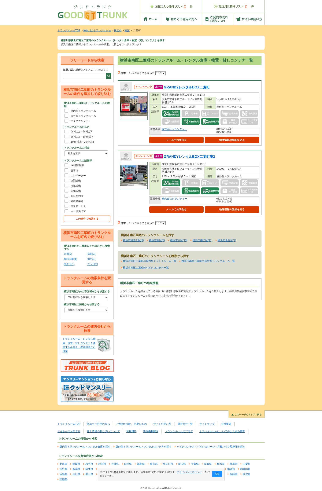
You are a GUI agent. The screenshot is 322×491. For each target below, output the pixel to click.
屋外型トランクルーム (83, 115)
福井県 (89, 469)
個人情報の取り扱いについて (103, 431)
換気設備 (76, 185)
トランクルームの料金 (76, 147)
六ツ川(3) (92, 264)
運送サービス (78, 206)
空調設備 (76, 180)
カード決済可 (78, 211)
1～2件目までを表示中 (147, 73)
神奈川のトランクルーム (97, 30)
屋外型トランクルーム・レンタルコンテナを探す (143, 446)
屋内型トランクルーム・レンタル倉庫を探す (85, 446)
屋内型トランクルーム (83, 110)
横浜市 (118, 30)
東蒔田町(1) (70, 258)
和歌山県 (245, 469)
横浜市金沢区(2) (227, 240)
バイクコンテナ (79, 121)
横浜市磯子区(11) (202, 240)
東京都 (154, 463)
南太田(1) (69, 264)
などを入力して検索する (85, 69)
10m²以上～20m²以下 (83, 141)
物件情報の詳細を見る (232, 140)
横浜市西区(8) (157, 240)
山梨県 (246, 463)
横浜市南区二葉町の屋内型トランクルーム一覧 (149, 261)
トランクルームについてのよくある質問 (222, 431)
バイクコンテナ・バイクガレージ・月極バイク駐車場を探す (211, 446)
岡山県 (89, 474)
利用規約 (131, 431)
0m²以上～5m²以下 (81, 131)
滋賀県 (231, 469)
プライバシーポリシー (189, 471)
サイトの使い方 (162, 423)
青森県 (76, 463)
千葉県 (195, 463)
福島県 (141, 463)
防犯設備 (76, 190)
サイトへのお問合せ (69, 431)
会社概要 (226, 423)
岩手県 (89, 463)
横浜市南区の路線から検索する (82, 304)
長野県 (63, 469)
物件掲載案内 (150, 431)
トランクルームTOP (69, 30)
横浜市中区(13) (178, 240)
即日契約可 (77, 195)
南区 (127, 30)
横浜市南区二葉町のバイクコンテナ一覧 (146, 267)
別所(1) (91, 258)
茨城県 (208, 463)
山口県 (76, 474)
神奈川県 (168, 463)
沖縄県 (63, 479)
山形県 (128, 463)
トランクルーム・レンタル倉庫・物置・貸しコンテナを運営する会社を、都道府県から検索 (79, 345)
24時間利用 (77, 165)
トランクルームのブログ (179, 431)
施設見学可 (77, 201)
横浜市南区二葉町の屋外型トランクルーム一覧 (208, 261)
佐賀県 (246, 474)
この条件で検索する (87, 218)
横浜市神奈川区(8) (133, 240)
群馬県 (233, 463)
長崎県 (233, 474)
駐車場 (74, 170)
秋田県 (102, 463)
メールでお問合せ (176, 140)
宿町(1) (91, 253)
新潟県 (76, 469)
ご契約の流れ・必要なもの (131, 423)
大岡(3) (68, 253)
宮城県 (115, 463)
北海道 (63, 463)
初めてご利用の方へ (98, 423)
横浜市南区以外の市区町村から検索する (87, 291)
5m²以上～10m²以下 (82, 136)
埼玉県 (182, 463)
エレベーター (78, 175)
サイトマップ (207, 423)
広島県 (63, 474)
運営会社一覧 (185, 423)
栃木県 (221, 463)
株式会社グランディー (174, 129)
